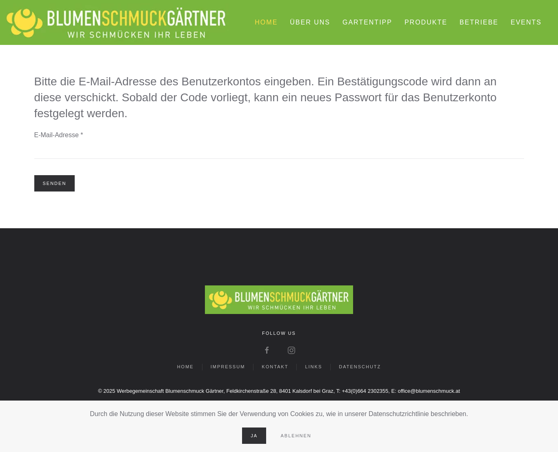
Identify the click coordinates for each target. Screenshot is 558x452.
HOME (266, 22)
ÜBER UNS (310, 22)
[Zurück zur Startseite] (116, 22)
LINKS (313, 366)
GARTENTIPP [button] (367, 22)
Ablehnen (296, 435)
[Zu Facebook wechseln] (267, 349)
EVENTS (526, 22)
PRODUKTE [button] (426, 22)
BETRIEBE (479, 22)
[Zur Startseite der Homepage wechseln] (279, 299)
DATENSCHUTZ (360, 366)
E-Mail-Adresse (58, 134)
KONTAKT (275, 366)
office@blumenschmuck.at (429, 391)
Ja (254, 435)
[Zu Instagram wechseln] (291, 349)
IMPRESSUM (228, 366)
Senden (55, 183)
